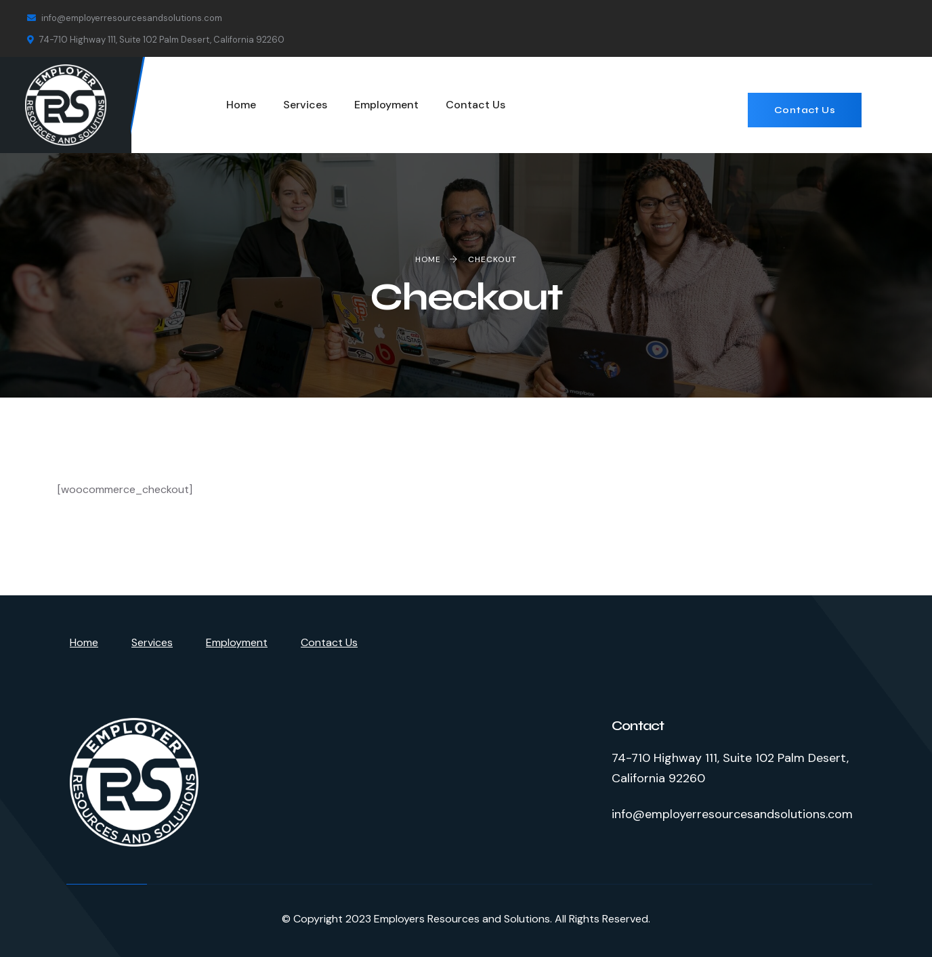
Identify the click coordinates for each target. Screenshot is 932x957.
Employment (237, 642)
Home (84, 642)
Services (152, 642)
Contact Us (805, 110)
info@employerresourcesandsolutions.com (124, 18)
